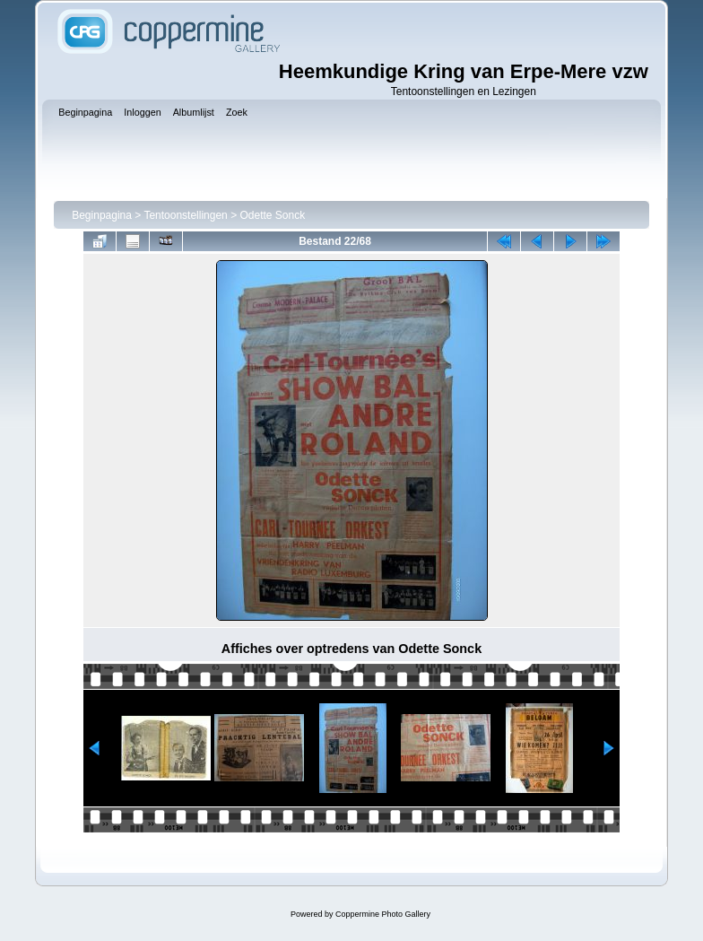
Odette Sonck (272, 215)
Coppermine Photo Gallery (382, 914)
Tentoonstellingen (185, 215)
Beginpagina (102, 215)
